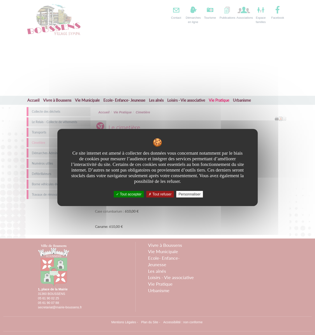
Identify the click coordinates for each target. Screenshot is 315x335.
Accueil (33, 100)
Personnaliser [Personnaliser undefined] (189, 194)
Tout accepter (128, 194)
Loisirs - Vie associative (186, 100)
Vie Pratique (219, 100)
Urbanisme (242, 100)
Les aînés (156, 100)
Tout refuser (159, 194)
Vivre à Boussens (57, 100)
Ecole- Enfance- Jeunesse (124, 100)
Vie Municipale (87, 100)
